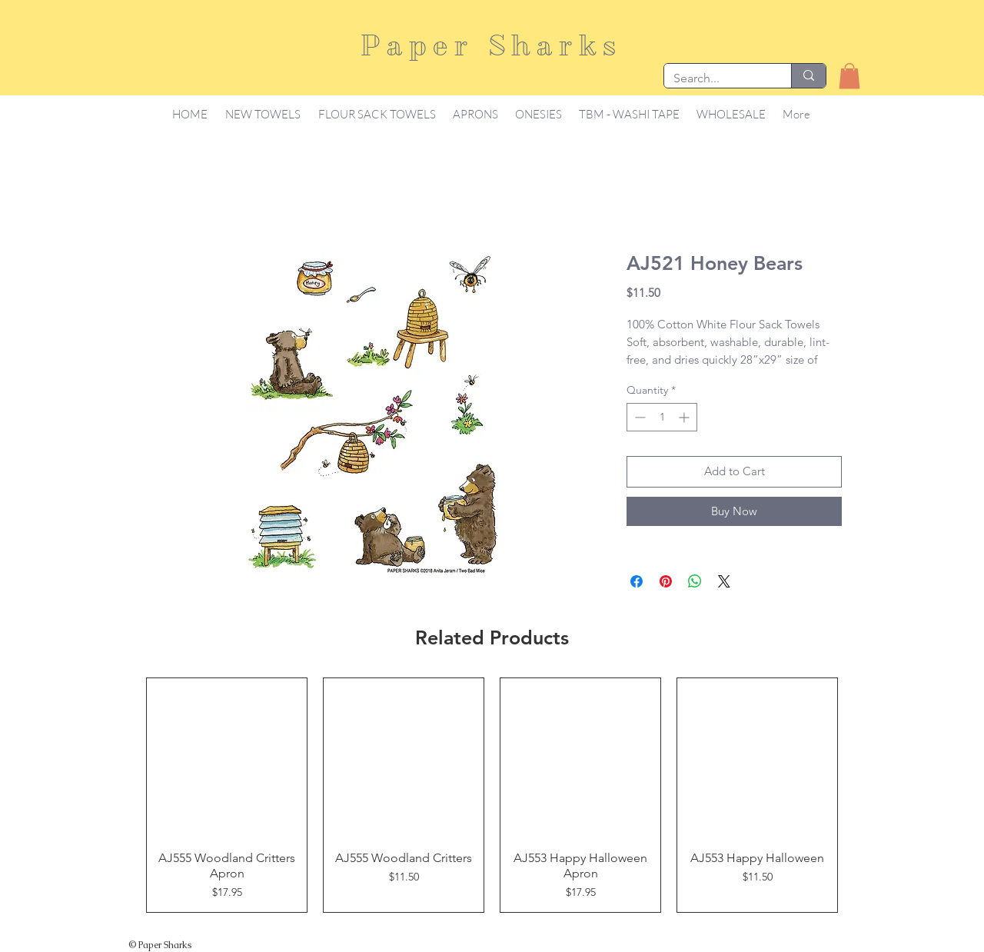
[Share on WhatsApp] (695, 581)
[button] (849, 75)
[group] (492, 795)
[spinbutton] (662, 417)
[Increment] (685, 417)
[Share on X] (724, 581)
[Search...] (716, 78)
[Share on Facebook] (636, 581)
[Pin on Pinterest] (666, 581)
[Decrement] (638, 417)
